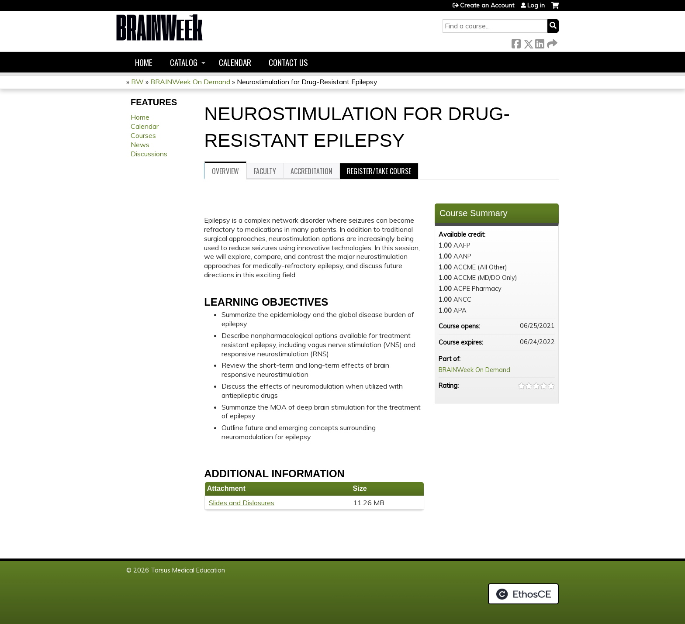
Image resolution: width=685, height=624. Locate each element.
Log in (536, 5)
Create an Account (487, 5)
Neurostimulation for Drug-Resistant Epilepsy (307, 81)
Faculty (265, 171)
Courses (143, 135)
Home (143, 62)
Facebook (516, 42)
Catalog (183, 62)
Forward (551, 42)
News (140, 144)
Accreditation (311, 171)
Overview (225, 171)
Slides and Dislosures (241, 502)
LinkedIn (539, 42)
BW (137, 81)
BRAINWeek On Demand (190, 81)
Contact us (288, 62)
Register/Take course (379, 171)
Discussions (149, 153)
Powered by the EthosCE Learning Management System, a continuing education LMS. (523, 593)
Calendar (235, 62)
